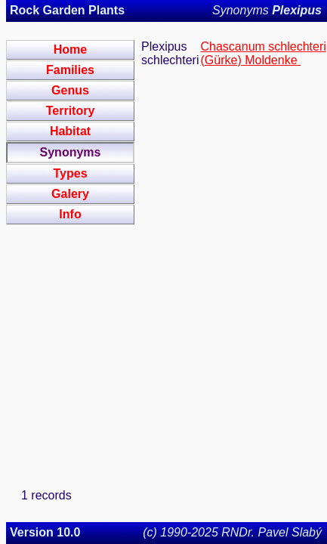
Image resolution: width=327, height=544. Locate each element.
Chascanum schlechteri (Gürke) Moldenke (262, 53)
